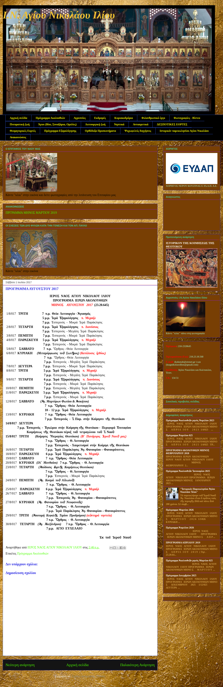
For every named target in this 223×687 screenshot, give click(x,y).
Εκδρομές (100, 117)
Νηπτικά (119, 124)
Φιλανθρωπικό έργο (153, 117)
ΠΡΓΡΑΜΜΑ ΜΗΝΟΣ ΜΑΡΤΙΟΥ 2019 (31, 212)
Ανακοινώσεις (18, 137)
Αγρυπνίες (80, 117)
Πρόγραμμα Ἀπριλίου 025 (179, 435)
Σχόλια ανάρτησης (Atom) (88, 676)
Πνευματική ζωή (20, 124)
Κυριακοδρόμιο (123, 117)
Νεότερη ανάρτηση (20, 665)
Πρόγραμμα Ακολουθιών (50, 117)
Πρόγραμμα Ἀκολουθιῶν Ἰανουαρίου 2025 (188, 471)
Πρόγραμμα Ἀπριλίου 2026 (180, 527)
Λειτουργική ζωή (95, 124)
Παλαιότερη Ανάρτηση (137, 665)
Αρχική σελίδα (18, 117)
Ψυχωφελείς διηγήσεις (138, 130)
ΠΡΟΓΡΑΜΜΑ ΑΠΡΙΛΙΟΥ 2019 (183, 542)
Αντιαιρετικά (140, 124)
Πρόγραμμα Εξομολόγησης (60, 130)
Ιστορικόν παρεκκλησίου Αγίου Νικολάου (184, 130)
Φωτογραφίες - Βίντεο (187, 117)
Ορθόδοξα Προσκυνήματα (100, 130)
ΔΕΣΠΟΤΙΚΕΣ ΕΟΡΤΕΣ (172, 124)
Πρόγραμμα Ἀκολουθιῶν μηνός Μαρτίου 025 (189, 560)
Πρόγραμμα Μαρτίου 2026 (180, 510)
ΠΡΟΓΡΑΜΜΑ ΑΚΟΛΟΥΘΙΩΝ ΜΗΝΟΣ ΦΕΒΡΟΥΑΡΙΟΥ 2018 (187, 452)
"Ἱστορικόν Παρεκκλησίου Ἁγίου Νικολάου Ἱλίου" (197, 490)
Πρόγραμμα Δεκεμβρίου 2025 (181, 575)
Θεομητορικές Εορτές (23, 130)
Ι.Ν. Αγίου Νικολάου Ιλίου (59, 15)
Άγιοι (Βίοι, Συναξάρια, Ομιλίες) (57, 124)
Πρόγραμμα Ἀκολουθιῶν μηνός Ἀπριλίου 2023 (190, 420)
